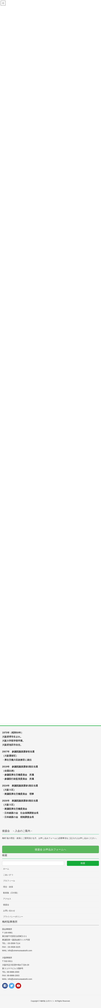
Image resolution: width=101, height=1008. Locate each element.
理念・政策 (8, 887)
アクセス (7, 899)
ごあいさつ (8, 875)
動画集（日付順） (11, 893)
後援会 (6, 905)
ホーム (6, 869)
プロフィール (9, 881)
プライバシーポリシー (13, 916)
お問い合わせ (9, 911)
